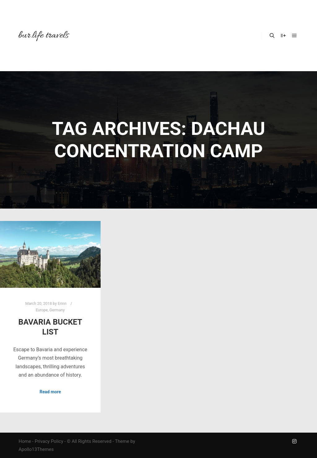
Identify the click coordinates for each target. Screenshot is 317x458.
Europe (42, 310)
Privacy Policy (49, 441)
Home (25, 441)
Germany (57, 310)
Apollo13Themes (36, 449)
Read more (50, 391)
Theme (122, 441)
